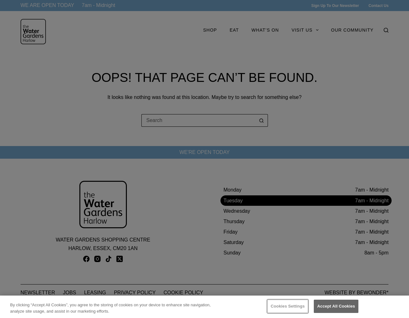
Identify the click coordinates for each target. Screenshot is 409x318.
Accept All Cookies (336, 306)
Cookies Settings (288, 306)
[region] (204, 307)
